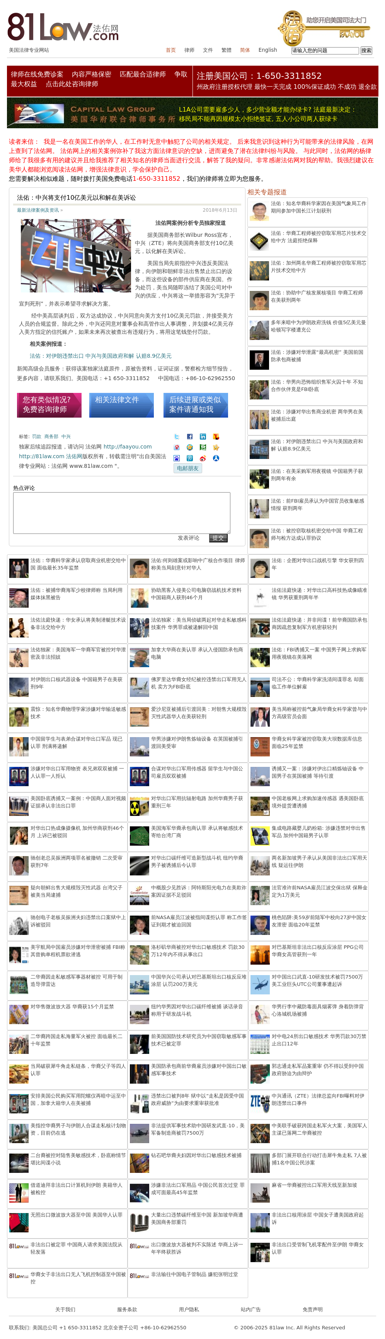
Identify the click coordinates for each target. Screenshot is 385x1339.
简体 (245, 50)
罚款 (36, 436)
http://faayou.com (128, 447)
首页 (171, 50)
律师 (189, 50)
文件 (208, 50)
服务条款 (127, 1309)
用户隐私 (189, 1309)
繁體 (226, 50)
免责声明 (313, 1309)
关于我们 (65, 1309)
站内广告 (251, 1309)
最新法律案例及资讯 (38, 210)
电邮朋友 (188, 468)
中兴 (66, 436)
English (268, 50)
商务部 (51, 436)
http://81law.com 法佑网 (50, 456)
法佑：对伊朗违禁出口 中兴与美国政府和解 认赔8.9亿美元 (101, 356)
